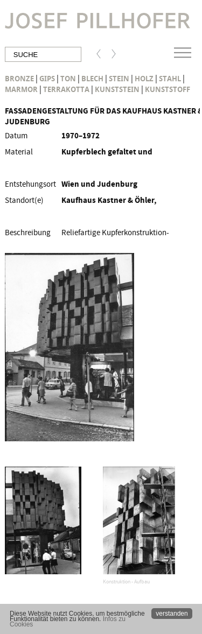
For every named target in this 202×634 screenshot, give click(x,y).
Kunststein (117, 89)
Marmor (21, 89)
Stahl (170, 78)
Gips (47, 78)
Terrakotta (66, 89)
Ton (68, 78)
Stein (119, 78)
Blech (92, 78)
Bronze (19, 78)
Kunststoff (167, 89)
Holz (144, 78)
